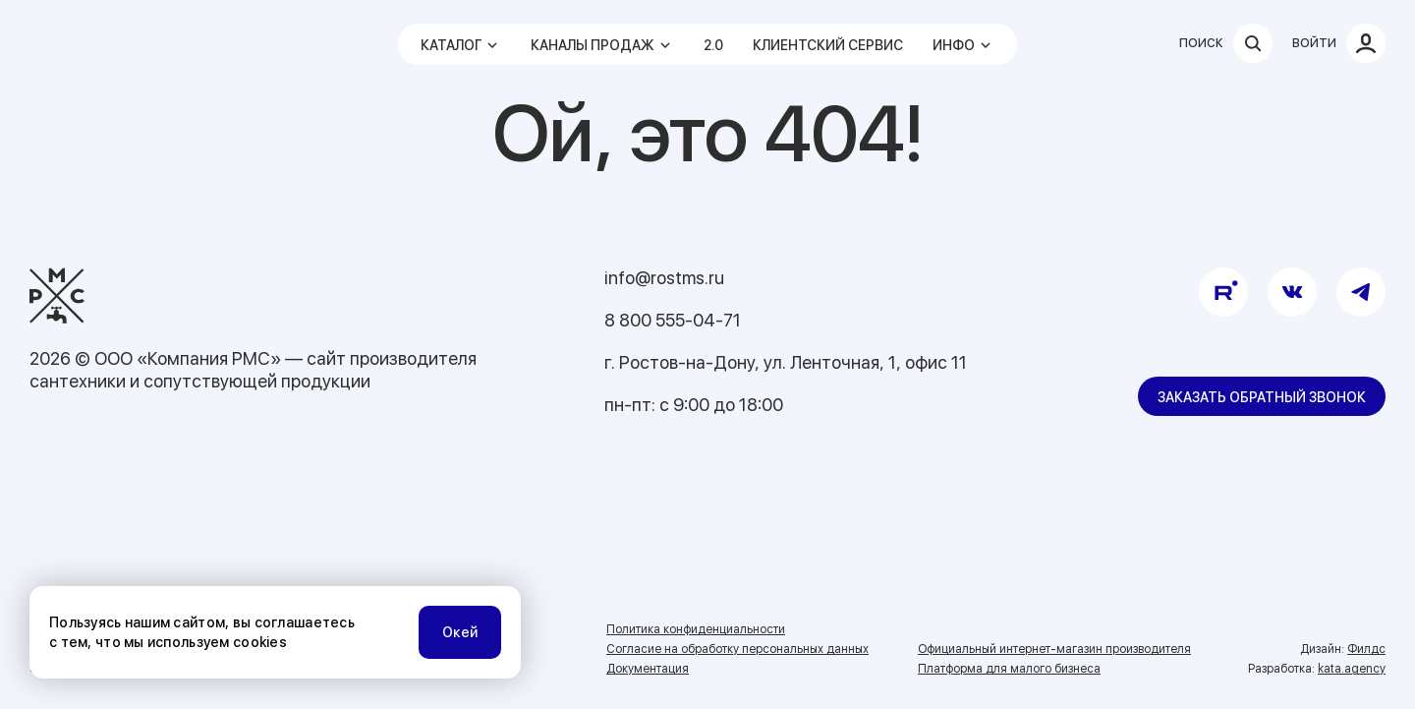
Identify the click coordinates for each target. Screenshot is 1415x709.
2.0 (713, 45)
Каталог (451, 45)
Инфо (954, 45)
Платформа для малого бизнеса (1009, 669)
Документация (647, 669)
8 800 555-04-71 (672, 320)
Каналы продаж (592, 45)
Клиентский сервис (828, 45)
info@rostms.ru (664, 277)
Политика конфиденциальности (695, 629)
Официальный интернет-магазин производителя (1054, 649)
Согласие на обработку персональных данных (737, 649)
